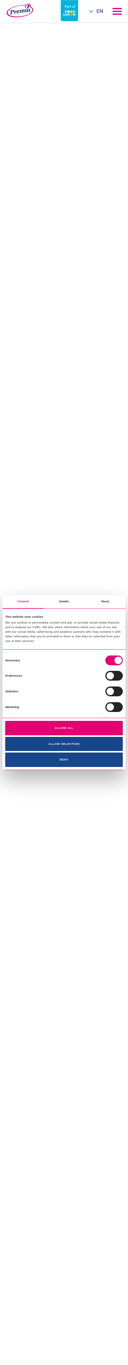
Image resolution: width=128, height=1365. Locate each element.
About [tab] (105, 601)
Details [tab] (64, 601)
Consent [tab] (23, 601)
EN (99, 11)
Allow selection (64, 743)
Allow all (64, 727)
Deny (63, 759)
